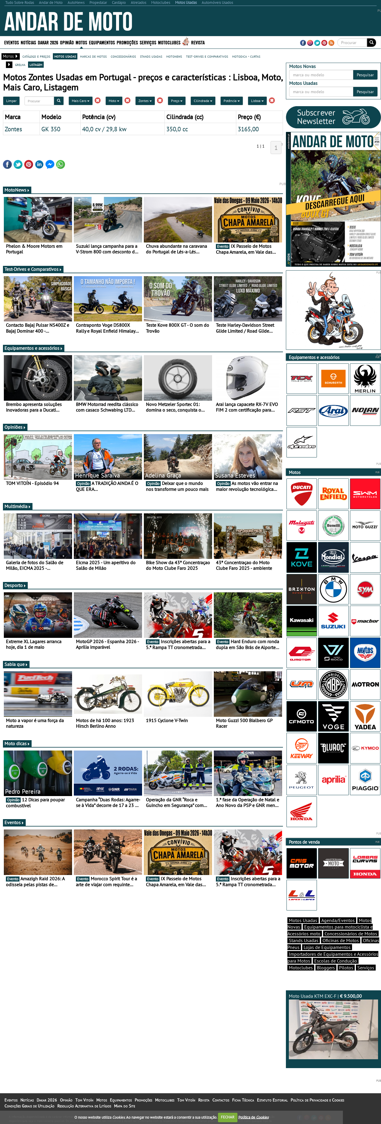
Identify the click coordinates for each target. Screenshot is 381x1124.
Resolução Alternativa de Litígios (84, 1106)
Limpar (11, 100)
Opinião (67, 42)
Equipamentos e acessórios (33, 348)
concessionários (123, 56)
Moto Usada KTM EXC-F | (333, 1026)
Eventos (11, 42)
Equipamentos (102, 42)
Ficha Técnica (243, 1100)
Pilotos (346, 968)
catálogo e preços (36, 56)
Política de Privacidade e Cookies (317, 1100)
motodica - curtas (246, 56)
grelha (20, 64)
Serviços (148, 42)
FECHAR (228, 1117)
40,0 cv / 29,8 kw (104, 129)
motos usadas (65, 56)
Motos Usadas (303, 920)
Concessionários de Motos (351, 934)
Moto (114, 100)
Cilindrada (203, 100)
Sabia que (16, 664)
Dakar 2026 (48, 42)
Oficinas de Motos (341, 940)
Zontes (145, 100)
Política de (253, 1117)
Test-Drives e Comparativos (33, 269)
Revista (198, 42)
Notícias (28, 42)
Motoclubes (169, 42)
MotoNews (17, 190)
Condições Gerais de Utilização (29, 1106)
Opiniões (15, 427)
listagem (36, 64)
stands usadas (151, 56)
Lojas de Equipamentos (327, 947)
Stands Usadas (303, 940)
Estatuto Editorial (272, 1100)
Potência (232, 100)
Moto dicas (17, 743)
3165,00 (248, 129)
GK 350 (50, 129)
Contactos (220, 1100)
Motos (81, 42)
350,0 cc (177, 129)
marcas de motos (93, 56)
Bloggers (326, 968)
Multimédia (17, 506)
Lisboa (257, 100)
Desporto (15, 585)
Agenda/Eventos (338, 920)
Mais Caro (80, 100)
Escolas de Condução (335, 961)
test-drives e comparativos (207, 56)
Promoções (127, 42)
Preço (177, 100)
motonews (174, 56)
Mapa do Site (124, 1106)
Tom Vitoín (84, 1100)
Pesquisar (365, 74)
